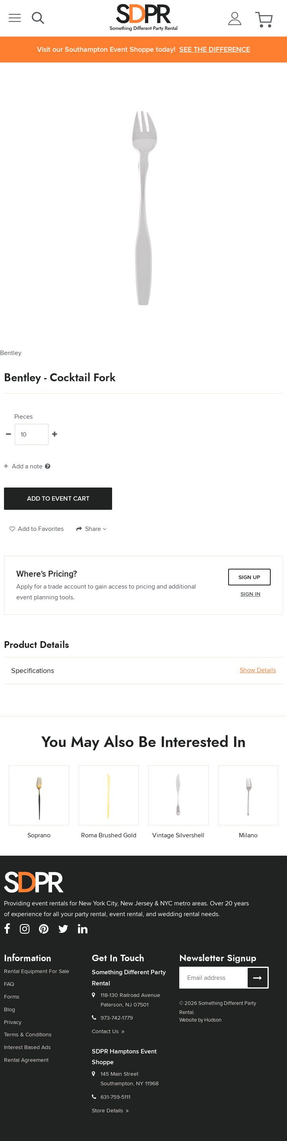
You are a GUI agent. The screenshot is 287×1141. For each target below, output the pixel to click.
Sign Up (249, 577)
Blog (9, 1009)
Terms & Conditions (28, 1034)
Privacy (12, 1022)
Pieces (23, 416)
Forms (11, 997)
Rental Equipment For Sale (36, 971)
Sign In (250, 594)
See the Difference (214, 50)
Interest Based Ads (27, 1047)
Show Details (258, 670)
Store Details (110, 1110)
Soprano (38, 835)
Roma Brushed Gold (108, 835)
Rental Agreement (26, 1060)
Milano (248, 835)
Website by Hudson (200, 1019)
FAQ (9, 984)
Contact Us (108, 1031)
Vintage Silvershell (178, 835)
